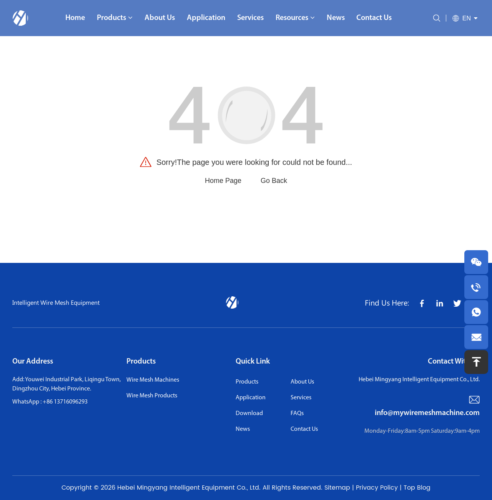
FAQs (297, 413)
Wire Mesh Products (151, 396)
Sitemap (337, 488)
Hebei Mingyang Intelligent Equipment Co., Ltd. (189, 488)
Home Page (223, 180)
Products (141, 361)
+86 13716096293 (65, 402)
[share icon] (422, 303)
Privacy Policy (377, 488)
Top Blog (417, 488)
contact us (304, 429)
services (301, 398)
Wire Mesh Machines (152, 380)
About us (302, 382)
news (243, 429)
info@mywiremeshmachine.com (427, 413)
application (251, 398)
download (249, 413)
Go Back (274, 180)
